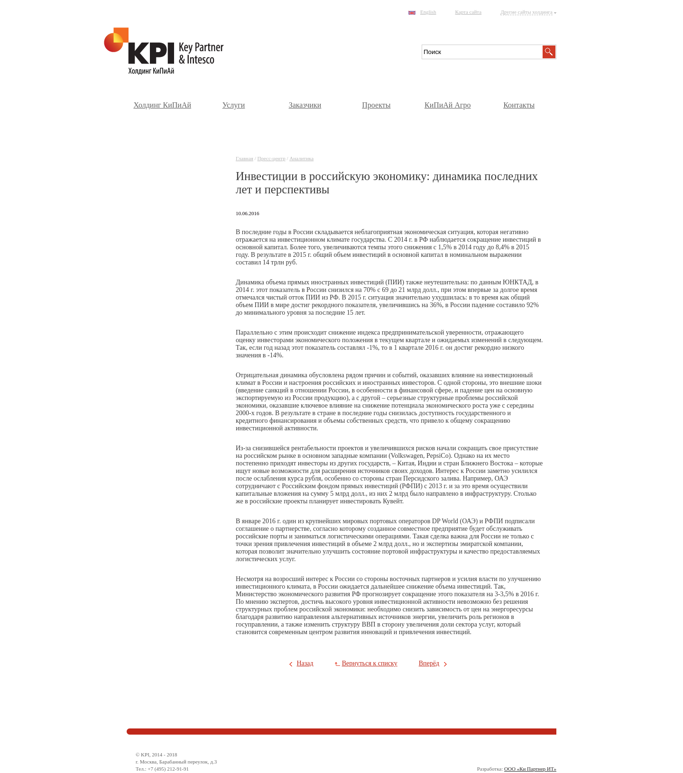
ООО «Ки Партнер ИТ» (530, 769)
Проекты (376, 105)
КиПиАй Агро (448, 105)
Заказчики (305, 105)
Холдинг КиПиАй (162, 105)
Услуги (233, 105)
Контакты (519, 105)
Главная (244, 158)
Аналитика (301, 158)
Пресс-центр (272, 158)
